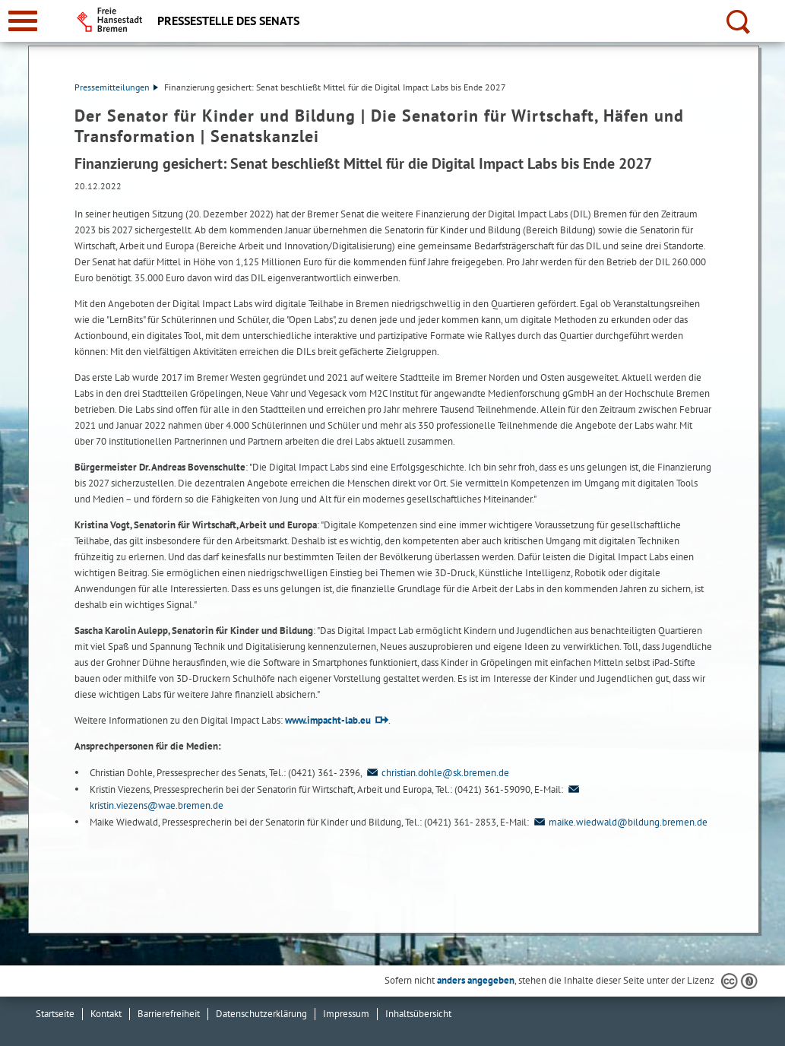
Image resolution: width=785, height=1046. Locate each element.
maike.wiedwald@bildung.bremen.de (619, 822)
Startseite (55, 1013)
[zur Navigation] (23, 21)
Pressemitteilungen (116, 87)
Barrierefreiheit (169, 1013)
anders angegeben (475, 980)
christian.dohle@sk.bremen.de (436, 772)
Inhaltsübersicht (418, 1013)
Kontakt (106, 1013)
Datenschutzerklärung (261, 1013)
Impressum (346, 1013)
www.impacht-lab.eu (328, 720)
